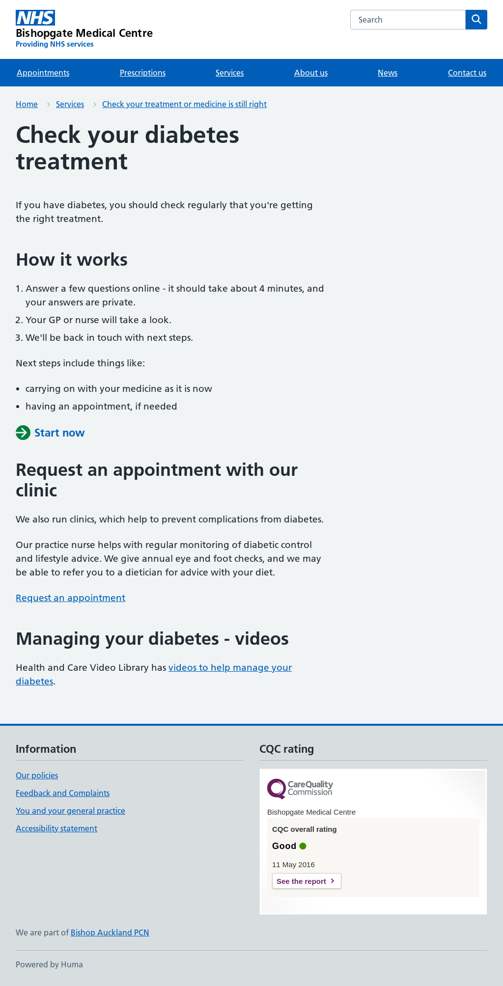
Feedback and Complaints (63, 793)
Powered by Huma (49, 964)
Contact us (467, 73)
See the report (301, 881)
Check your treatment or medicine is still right (184, 104)
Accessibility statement (56, 828)
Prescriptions (143, 73)
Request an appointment (70, 597)
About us (311, 73)
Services (230, 73)
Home (27, 104)
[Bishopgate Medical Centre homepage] (84, 29)
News (387, 73)
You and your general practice (70, 811)
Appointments (43, 73)
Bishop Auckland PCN (110, 932)
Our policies (37, 775)
